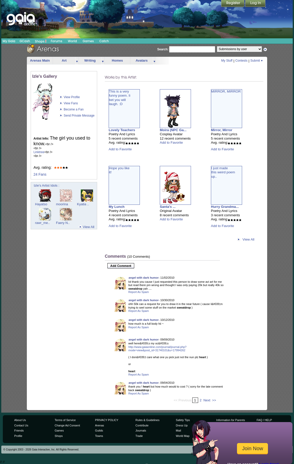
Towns (99, 435)
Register (233, 4)
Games (88, 41)
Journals (140, 430)
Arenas (99, 425)
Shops (41, 41)
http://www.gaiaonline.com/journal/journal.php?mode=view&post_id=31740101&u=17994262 (157, 348)
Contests (241, 60)
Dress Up (182, 425)
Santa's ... (168, 207)
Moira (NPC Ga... (173, 130)
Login (255, 4)
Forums (56, 41)
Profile (18, 435)
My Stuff (226, 60)
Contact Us (21, 425)
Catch (104, 41)
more (76, 60)
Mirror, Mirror (221, 130)
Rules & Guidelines (147, 420)
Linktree (38, 152)
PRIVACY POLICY (106, 420)
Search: (162, 49)
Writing (90, 60)
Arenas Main (40, 60)
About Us (20, 420)
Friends (19, 430)
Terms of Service (65, 420)
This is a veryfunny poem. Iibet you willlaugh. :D (119, 97)
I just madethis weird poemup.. (223, 172)
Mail (178, 430)
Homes (117, 60)
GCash (25, 41)
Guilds (99, 430)
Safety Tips (183, 420)
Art (64, 60)
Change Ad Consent (67, 425)
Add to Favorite (120, 149)
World (72, 41)
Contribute (142, 425)
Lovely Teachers (122, 130)
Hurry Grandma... (225, 207)
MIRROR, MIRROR (226, 91)
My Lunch (117, 207)
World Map (182, 435)
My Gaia (9, 41)
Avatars (141, 60)
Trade (139, 435)
